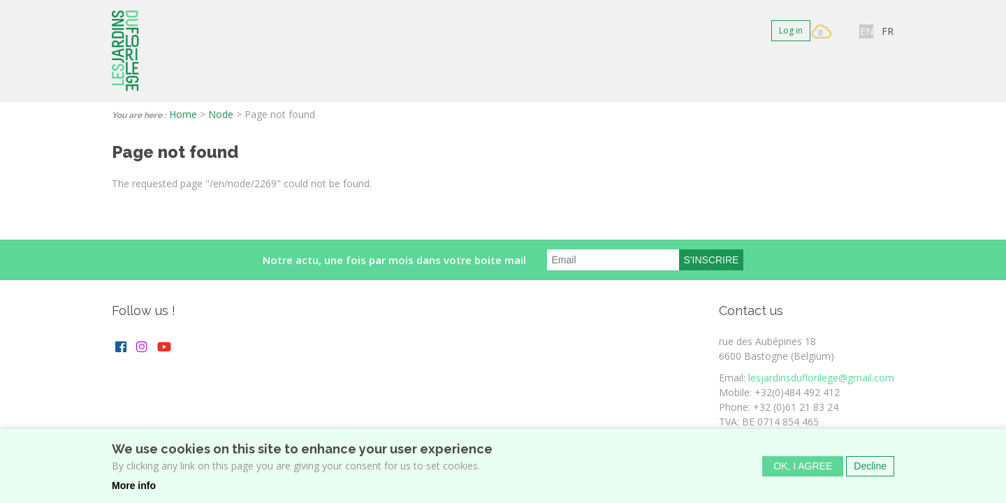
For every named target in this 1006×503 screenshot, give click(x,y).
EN (866, 31)
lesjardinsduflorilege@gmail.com (821, 377)
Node (220, 114)
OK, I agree (802, 470)
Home (183, 114)
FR (888, 31)
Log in (791, 30)
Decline (870, 470)
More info (134, 490)
